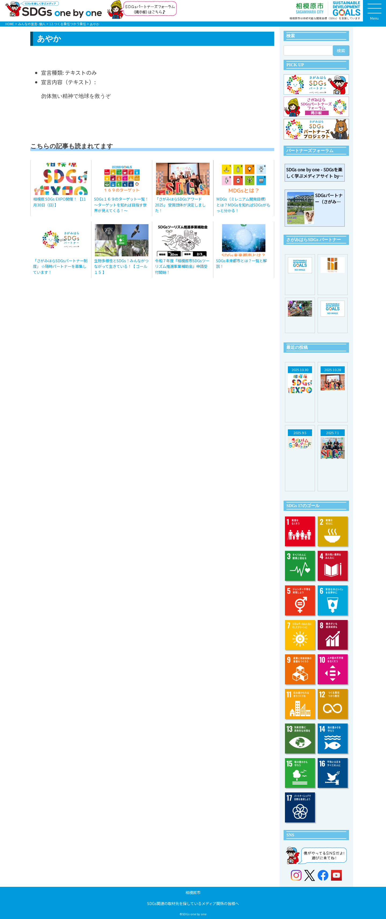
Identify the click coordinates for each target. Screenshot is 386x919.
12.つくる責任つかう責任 (67, 23)
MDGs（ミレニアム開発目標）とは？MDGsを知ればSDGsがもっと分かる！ (243, 204)
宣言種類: (52, 72)
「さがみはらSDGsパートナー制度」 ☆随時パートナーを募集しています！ (60, 266)
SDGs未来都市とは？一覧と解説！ (241, 263)
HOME (9, 23)
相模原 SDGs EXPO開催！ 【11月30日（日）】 (59, 202)
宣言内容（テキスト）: (68, 82)
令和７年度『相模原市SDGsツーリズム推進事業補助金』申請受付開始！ (182, 266)
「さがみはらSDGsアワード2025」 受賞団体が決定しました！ (180, 204)
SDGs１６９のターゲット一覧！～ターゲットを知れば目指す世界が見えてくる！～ (121, 204)
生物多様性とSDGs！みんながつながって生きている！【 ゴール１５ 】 (121, 266)
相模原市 (193, 892)
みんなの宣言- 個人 (32, 23)
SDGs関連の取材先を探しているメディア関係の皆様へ (193, 903)
